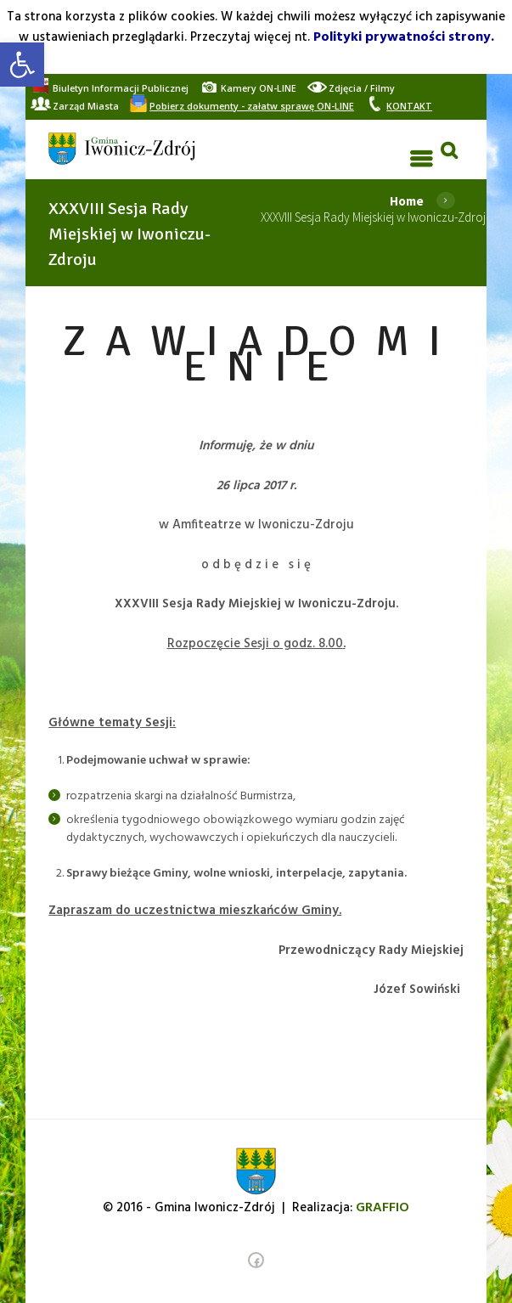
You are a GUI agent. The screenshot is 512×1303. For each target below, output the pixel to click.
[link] (22, 64)
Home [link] (407, 201)
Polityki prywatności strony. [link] (403, 37)
